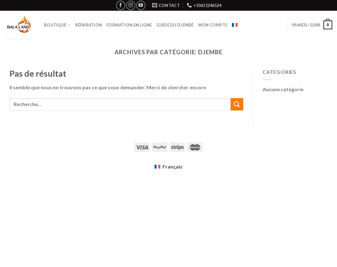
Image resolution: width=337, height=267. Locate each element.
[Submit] (237, 104)
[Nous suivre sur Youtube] (140, 5)
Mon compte (213, 24)
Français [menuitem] (172, 166)
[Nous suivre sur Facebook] (120, 5)
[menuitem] (235, 25)
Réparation (88, 24)
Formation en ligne (129, 24)
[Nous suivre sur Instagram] (130, 5)
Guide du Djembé (175, 24)
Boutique (57, 25)
